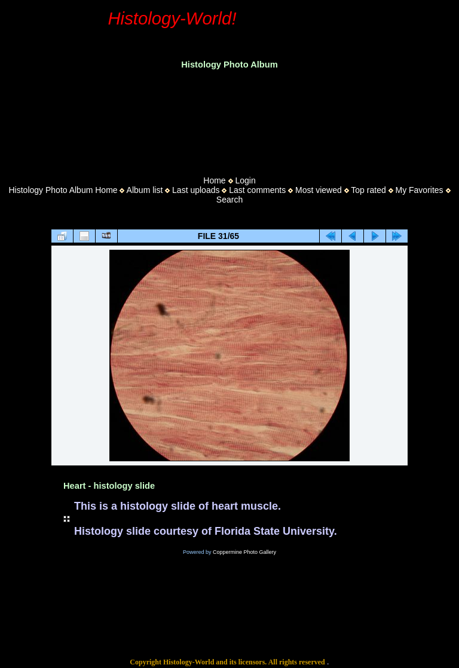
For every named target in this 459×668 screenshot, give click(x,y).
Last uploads (195, 190)
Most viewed (318, 190)
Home (214, 180)
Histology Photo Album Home (63, 190)
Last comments (257, 190)
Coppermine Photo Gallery (244, 552)
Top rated (368, 190)
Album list (145, 190)
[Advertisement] (229, 119)
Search (229, 199)
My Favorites (419, 190)
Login (245, 180)
